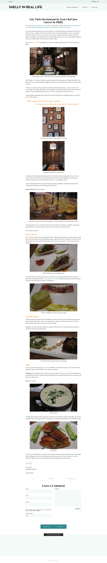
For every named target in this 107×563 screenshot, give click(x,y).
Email (27, 495)
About (10, 1)
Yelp (30, 463)
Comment (51, 478)
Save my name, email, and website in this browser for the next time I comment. (38, 510)
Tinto (41, 35)
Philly (57, 16)
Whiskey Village (66, 456)
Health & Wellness (73, 7)
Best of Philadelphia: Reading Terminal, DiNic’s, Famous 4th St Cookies (52, 27)
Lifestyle (85, 7)
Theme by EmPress (53, 560)
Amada (70, 33)
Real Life (95, 7)
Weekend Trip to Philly (41, 25)
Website (28, 502)
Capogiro (28, 84)
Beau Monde (74, 176)
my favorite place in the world (51, 278)
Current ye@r (39, 515)
